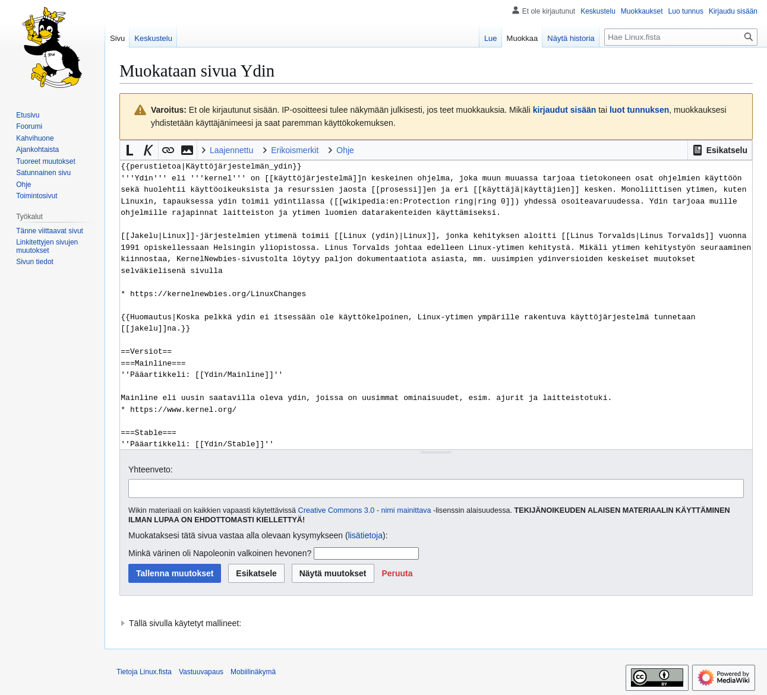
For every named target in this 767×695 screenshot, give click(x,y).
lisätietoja (365, 535)
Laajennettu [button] (231, 150)
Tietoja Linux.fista (144, 672)
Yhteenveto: (150, 469)
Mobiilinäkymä (253, 672)
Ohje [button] (345, 150)
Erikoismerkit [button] (294, 150)
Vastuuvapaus (201, 672)
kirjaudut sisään (564, 110)
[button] (720, 150)
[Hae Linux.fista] (680, 37)
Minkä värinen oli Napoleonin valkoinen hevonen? (219, 553)
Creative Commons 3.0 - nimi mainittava (364, 510)
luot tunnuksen (639, 110)
